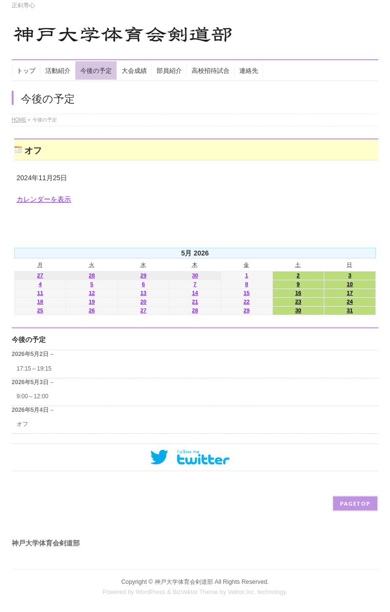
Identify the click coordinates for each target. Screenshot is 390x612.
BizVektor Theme (195, 592)
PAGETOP (355, 503)
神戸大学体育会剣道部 (184, 581)
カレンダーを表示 (44, 199)
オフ (22, 424)
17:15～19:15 (34, 368)
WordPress (150, 592)
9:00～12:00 (32, 396)
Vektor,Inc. (242, 592)
